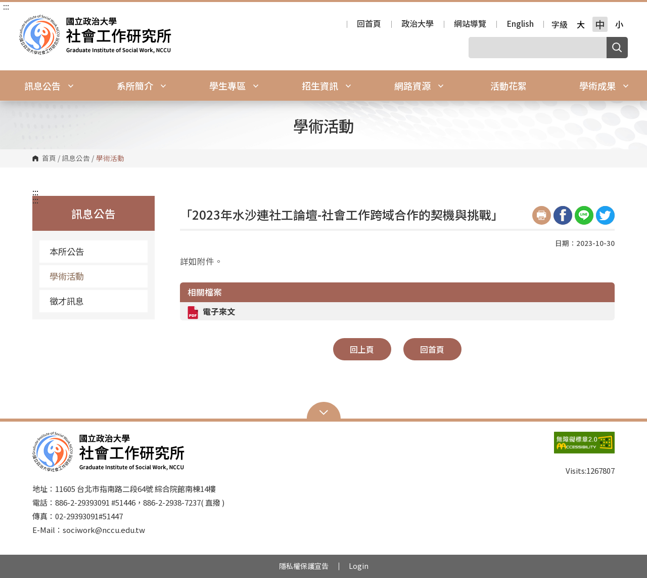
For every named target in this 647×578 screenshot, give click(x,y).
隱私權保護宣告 (304, 566)
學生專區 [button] (234, 85)
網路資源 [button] (419, 85)
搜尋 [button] (617, 47)
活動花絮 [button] (508, 85)
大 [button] (581, 24)
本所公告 (67, 251)
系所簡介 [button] (141, 85)
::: (6, 6)
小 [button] (619, 24)
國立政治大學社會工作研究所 (29, 22)
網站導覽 (470, 24)
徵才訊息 (67, 301)
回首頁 (369, 24)
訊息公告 (76, 158)
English (520, 24)
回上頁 (362, 349)
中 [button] (600, 24)
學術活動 (67, 276)
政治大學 (417, 24)
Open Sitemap (324, 411)
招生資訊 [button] (326, 85)
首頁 (49, 158)
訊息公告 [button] (49, 85)
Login (358, 566)
